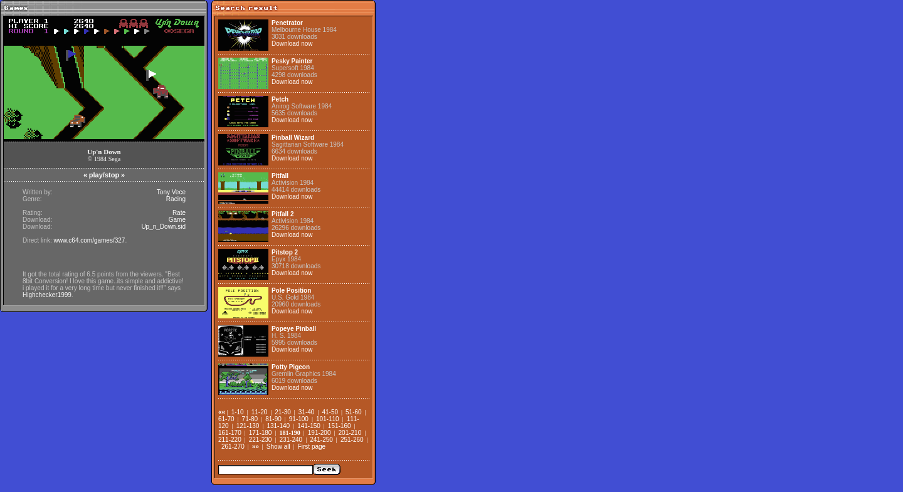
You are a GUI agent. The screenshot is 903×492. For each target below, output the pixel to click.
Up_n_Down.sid (163, 226)
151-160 (339, 425)
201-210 (350, 432)
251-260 (352, 439)
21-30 (283, 412)
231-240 (290, 439)
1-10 (237, 412)
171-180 (260, 432)
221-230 (260, 439)
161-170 (229, 432)
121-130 (248, 425)
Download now (292, 43)
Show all (278, 446)
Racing (176, 199)
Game (177, 219)
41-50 (330, 412)
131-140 (278, 425)
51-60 (354, 412)
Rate (179, 212)
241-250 (321, 439)
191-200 (319, 432)
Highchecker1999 (47, 294)
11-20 (259, 412)
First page (311, 446)
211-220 (229, 439)
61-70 (226, 419)
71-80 (250, 419)
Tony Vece (171, 192)
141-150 (308, 425)
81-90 (273, 419)
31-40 (306, 412)
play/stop (104, 175)
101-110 (327, 419)
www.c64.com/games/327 (89, 240)
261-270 (233, 446)
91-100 (299, 419)
